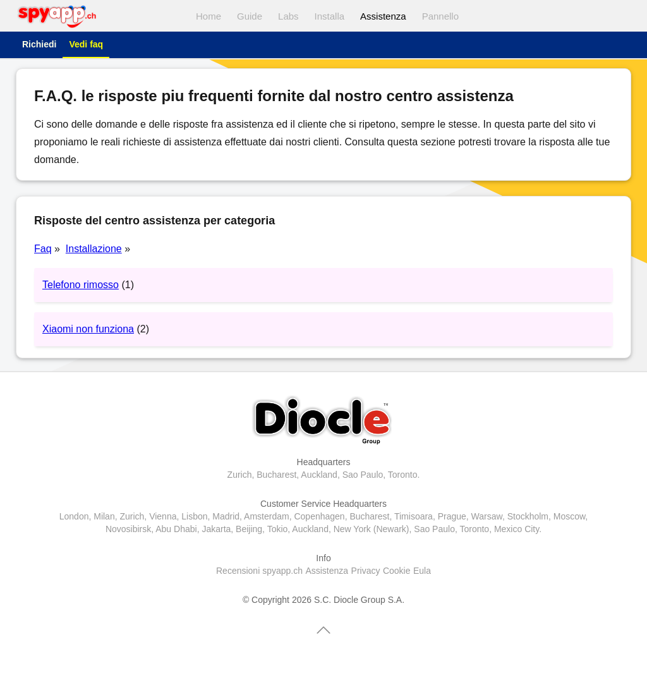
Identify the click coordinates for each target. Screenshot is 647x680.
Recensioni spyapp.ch (259, 571)
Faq (43, 248)
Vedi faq (86, 44)
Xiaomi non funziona (88, 329)
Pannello (440, 16)
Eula (422, 571)
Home (208, 16)
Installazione (94, 248)
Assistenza (383, 16)
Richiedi (39, 44)
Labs (288, 16)
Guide (249, 16)
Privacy (365, 571)
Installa (330, 16)
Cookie (397, 571)
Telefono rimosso (80, 284)
